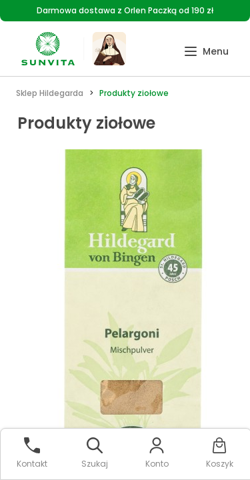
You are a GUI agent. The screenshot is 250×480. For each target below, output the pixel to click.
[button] (206, 52)
